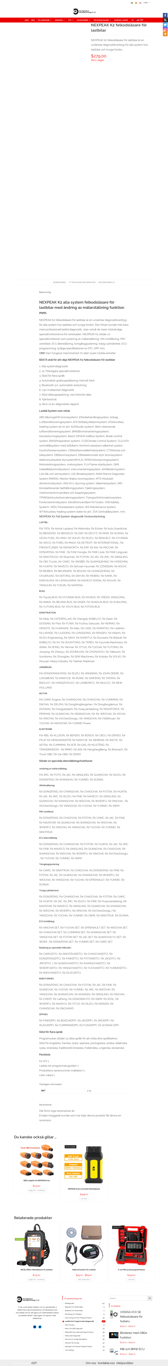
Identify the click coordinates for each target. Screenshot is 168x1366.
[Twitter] (165, 24)
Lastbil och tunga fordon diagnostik (79, 1321)
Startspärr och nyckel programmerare (78, 1346)
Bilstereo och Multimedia (74, 1310)
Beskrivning (59, 282)
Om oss (89, 1359)
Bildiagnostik (69, 1303)
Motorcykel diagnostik (72, 1336)
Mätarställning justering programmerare (79, 1332)
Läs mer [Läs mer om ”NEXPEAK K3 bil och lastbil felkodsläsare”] (84, 1199)
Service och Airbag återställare (76, 1339)
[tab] (59, 282)
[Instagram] (165, 29)
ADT (33, 1359)
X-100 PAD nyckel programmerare (131, 1270)
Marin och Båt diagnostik (74, 1328)
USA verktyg (69, 1350)
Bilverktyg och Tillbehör (73, 1314)
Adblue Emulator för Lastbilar (84, 1270)
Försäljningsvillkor (133, 1359)
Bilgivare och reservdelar (74, 1307)
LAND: (147, 2)
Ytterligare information (82, 282)
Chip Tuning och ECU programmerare (78, 1318)
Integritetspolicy (94, 1362)
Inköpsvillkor (115, 1359)
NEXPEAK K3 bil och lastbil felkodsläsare (84, 1189)
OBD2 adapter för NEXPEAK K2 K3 (36, 1180)
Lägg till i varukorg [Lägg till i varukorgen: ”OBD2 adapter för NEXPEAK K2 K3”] (36, 1190)
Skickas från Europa (72, 1343)
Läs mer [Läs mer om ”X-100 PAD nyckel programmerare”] (131, 1279)
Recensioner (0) (106, 282)
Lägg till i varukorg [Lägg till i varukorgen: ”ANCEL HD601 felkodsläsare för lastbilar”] (36, 1279)
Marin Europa (69, 1325)
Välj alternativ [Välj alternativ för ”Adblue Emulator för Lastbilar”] (84, 1279)
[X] (165, 20)
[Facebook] (165, 15)
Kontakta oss (101, 1359)
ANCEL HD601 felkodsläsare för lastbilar (37, 1270)
